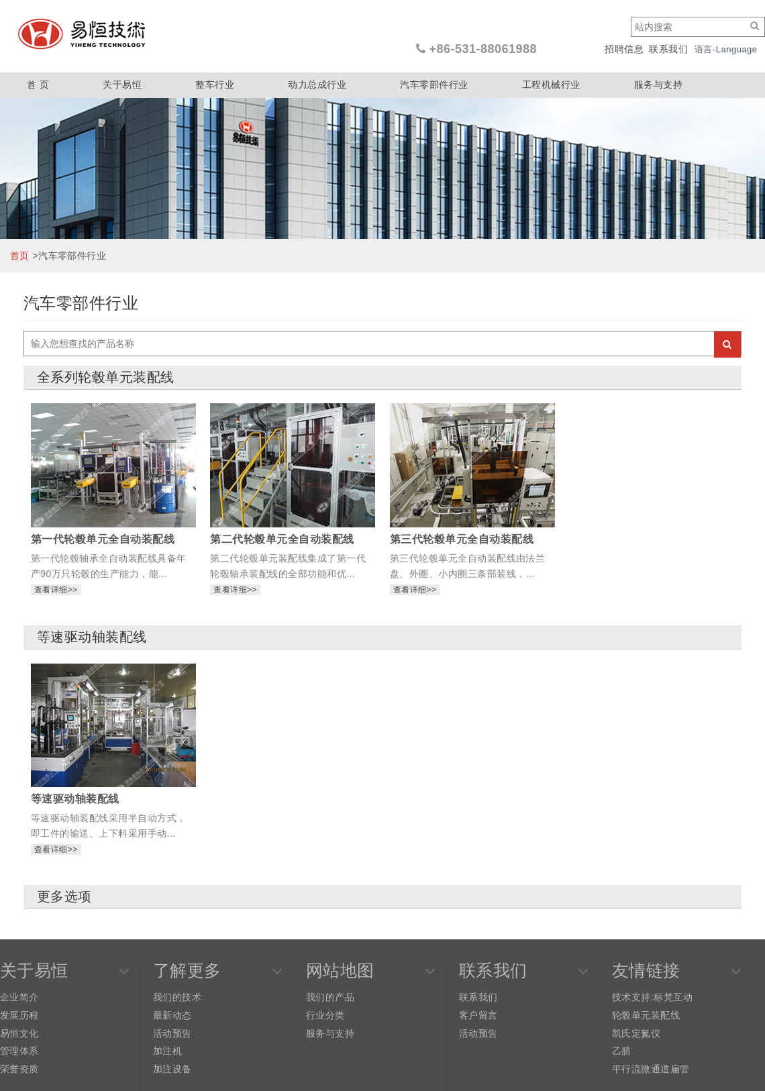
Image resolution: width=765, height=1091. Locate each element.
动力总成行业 (317, 84)
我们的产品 (330, 997)
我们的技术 (177, 997)
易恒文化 (19, 1033)
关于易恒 (122, 84)
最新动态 (172, 1015)
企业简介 (19, 997)
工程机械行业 (551, 84)
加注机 (167, 1050)
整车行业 (214, 84)
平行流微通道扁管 (651, 1068)
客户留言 (478, 1015)
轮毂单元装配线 (646, 1015)
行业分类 (325, 1015)
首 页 (38, 84)
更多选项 (64, 896)
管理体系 (19, 1050)
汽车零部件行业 (434, 84)
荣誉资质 (19, 1068)
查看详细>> (56, 589)
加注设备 (172, 1068)
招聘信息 (624, 49)
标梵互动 (673, 997)
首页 (20, 255)
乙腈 (621, 1050)
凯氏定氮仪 (636, 1033)
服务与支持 (658, 84)
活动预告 (172, 1033)
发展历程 (19, 1015)
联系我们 (668, 49)
